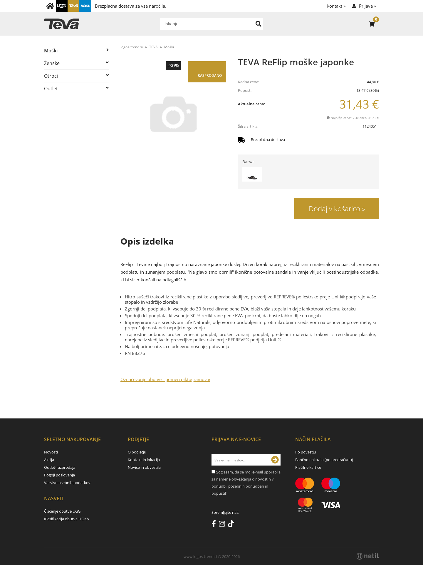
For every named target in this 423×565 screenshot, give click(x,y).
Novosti (51, 452)
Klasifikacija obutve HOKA (66, 518)
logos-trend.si (131, 46)
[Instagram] (223, 525)
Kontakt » (336, 6)
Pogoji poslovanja (59, 475)
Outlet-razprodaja (59, 467)
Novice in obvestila (144, 467)
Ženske (52, 63)
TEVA (153, 46)
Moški (51, 50)
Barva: (248, 161)
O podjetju (137, 452)
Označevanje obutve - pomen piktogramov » (165, 379)
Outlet (51, 88)
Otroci (51, 76)
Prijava (367, 6)
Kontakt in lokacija (144, 459)
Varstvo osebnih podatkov (67, 482)
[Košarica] (371, 23)
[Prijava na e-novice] (275, 460)
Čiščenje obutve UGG (62, 511)
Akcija (49, 459)
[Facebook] (215, 525)
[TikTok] (232, 525)
